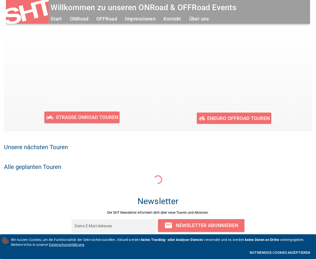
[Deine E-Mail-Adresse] (114, 226)
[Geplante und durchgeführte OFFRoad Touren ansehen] (234, 118)
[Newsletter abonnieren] (201, 225)
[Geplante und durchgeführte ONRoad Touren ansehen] (82, 117)
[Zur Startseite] (27, 12)
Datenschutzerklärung (66, 245)
